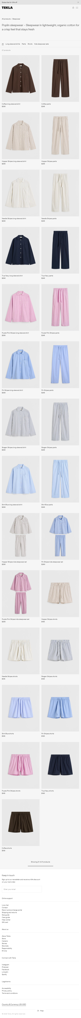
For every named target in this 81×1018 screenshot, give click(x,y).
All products (6, 19)
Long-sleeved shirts (13, 44)
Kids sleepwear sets (41, 44)
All (3, 44)
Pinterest (5, 967)
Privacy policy (7, 991)
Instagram (5, 964)
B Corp (4, 951)
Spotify (4, 974)
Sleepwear (16, 19)
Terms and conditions (9, 993)
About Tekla (6, 936)
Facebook (5, 969)
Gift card (5, 922)
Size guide (5, 915)
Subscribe (5, 2)
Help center (6, 920)
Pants (24, 44)
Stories (4, 943)
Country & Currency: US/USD (14, 1004)
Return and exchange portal (12, 910)
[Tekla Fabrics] (7, 8)
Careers (5, 941)
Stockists (5, 946)
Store (4, 938)
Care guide (6, 917)
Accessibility (6, 988)
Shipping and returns (9, 912)
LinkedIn (5, 972)
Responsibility (7, 948)
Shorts (30, 44)
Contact (5, 907)
